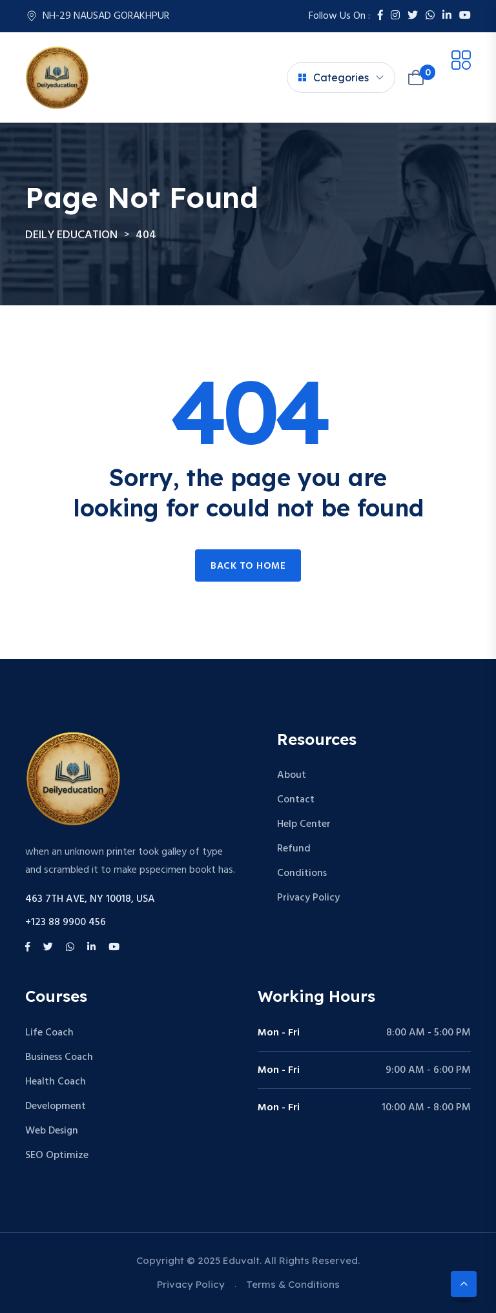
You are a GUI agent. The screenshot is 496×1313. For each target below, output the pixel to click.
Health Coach (55, 1082)
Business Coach (59, 1057)
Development (55, 1106)
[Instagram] (395, 16)
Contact (296, 799)
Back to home (248, 566)
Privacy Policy (308, 898)
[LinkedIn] (446, 16)
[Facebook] (380, 16)
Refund (294, 848)
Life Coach (49, 1032)
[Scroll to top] (464, 1284)
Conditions (302, 873)
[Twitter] (413, 16)
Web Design (51, 1131)
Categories (333, 77)
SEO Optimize (56, 1155)
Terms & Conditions (293, 1284)
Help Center (304, 824)
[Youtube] (465, 16)
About (291, 775)
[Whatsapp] (430, 16)
